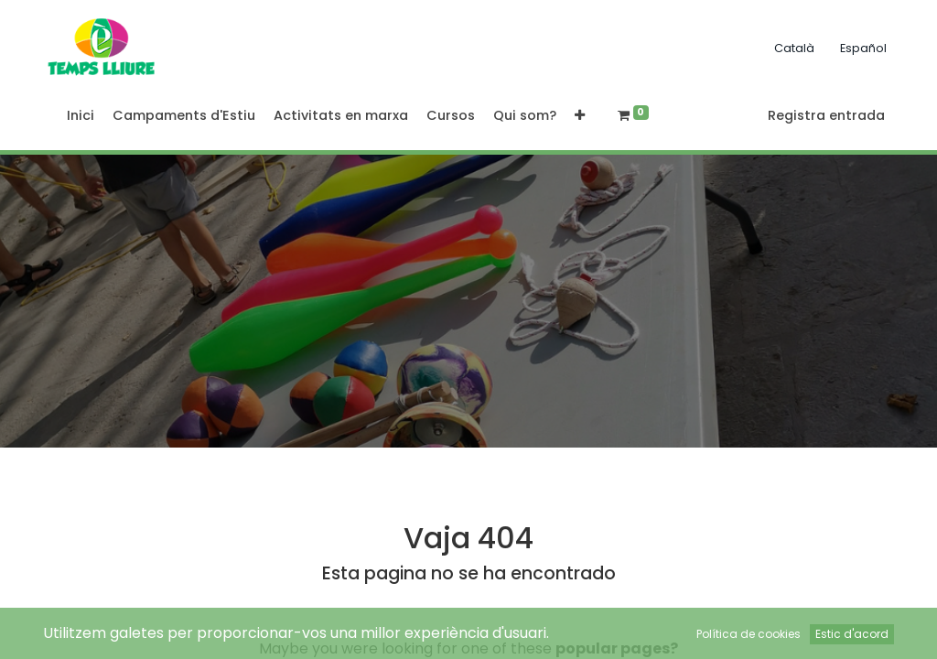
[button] (579, 116)
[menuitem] (80, 116)
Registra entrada (826, 115)
